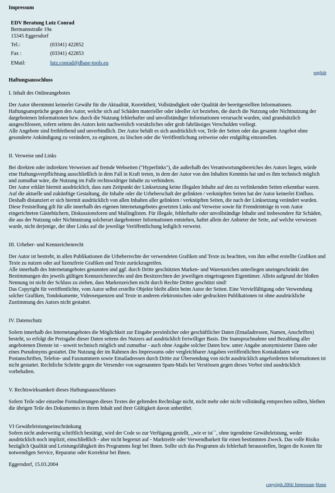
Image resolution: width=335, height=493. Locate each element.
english (320, 72)
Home (321, 484)
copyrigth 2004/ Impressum (290, 484)
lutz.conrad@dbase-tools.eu (79, 63)
